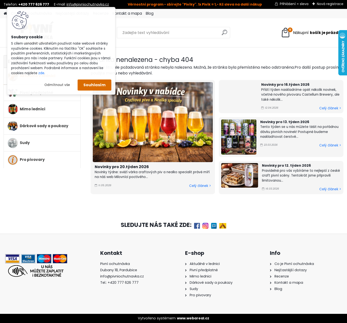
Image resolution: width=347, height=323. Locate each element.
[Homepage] (5, 13)
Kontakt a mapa (127, 13)
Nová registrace (330, 3)
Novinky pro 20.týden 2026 (122, 167)
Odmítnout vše (57, 85)
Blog (149, 13)
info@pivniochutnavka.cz (88, 4)
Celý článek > (200, 186)
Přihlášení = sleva (294, 3)
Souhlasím (94, 85)
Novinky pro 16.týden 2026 (285, 84)
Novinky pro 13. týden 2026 (284, 121)
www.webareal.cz (193, 318)
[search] (224, 34)
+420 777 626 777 (123, 282)
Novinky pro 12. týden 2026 (286, 165)
